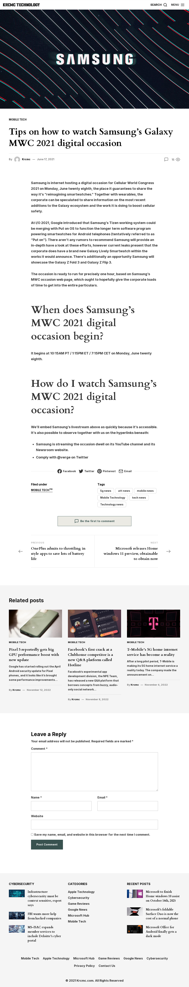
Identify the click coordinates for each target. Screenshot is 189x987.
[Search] (159, 4)
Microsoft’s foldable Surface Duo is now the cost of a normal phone (162, 913)
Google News (77, 909)
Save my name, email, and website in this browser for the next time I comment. (92, 834)
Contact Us (107, 965)
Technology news (111, 504)
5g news (105, 490)
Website (37, 816)
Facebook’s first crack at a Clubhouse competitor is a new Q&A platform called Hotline (90, 657)
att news (124, 490)
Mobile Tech (18, 119)
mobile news (145, 490)
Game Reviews (79, 903)
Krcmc (26, 159)
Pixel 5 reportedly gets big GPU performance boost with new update (34, 654)
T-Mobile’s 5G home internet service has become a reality (152, 652)
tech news (139, 497)
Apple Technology (81, 891)
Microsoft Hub (78, 915)
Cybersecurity (78, 897)
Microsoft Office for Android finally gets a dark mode (161, 931)
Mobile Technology (112, 497)
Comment (39, 748)
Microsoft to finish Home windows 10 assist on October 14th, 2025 (163, 896)
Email (102, 797)
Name (36, 797)
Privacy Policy (84, 965)
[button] (178, 4)
